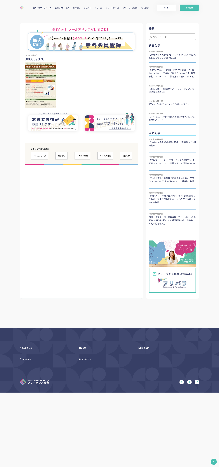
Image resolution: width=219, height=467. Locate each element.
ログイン (166, 7)
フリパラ (87, 7)
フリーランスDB (27, 412)
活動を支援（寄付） (29, 360)
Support (144, 348)
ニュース (98, 7)
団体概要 (76, 7)
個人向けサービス (40, 7)
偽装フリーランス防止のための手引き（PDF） (99, 433)
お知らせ (126, 155)
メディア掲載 (105, 155)
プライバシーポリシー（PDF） (152, 391)
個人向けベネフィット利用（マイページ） (38, 422)
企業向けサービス (61, 7)
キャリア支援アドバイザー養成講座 (35, 438)
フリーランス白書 (130, 7)
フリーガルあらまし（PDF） (151, 380)
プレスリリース (39, 155)
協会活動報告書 (86, 422)
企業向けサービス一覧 (30, 428)
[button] (214, 462)
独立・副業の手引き (88, 417)
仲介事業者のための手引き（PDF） (95, 428)
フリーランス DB (112, 7)
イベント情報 (82, 155)
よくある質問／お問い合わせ (151, 354)
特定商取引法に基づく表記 (150, 396)
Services (25, 405)
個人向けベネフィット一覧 (31, 417)
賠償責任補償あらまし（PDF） (152, 365)
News (82, 348)
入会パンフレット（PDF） (150, 360)
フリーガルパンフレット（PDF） (153, 375)
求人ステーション (27, 433)
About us (26, 348)
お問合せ (145, 7)
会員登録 (189, 7)
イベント (83, 365)
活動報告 (61, 155)
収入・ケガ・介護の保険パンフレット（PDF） (159, 370)
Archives (85, 405)
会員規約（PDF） (146, 385)
